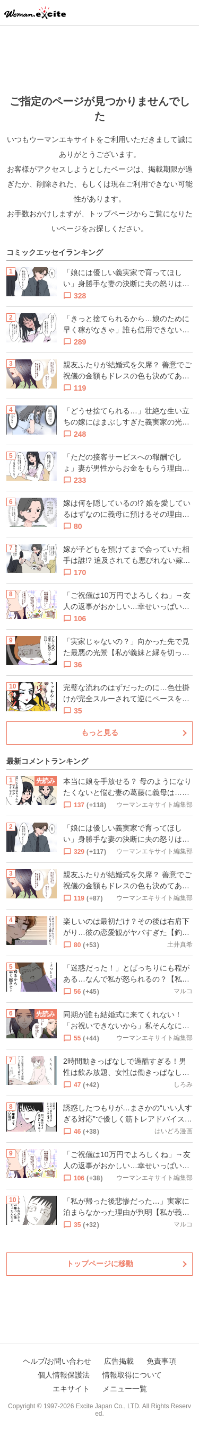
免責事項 (161, 1361)
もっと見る (99, 732)
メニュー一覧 (124, 1388)
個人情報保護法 (64, 1375)
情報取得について (132, 1375)
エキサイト (71, 1388)
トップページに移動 (99, 1263)
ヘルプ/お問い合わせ (57, 1361)
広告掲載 (119, 1361)
